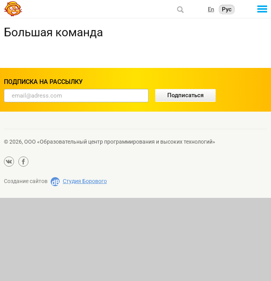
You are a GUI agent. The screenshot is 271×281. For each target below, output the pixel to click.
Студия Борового (85, 181)
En (211, 9)
